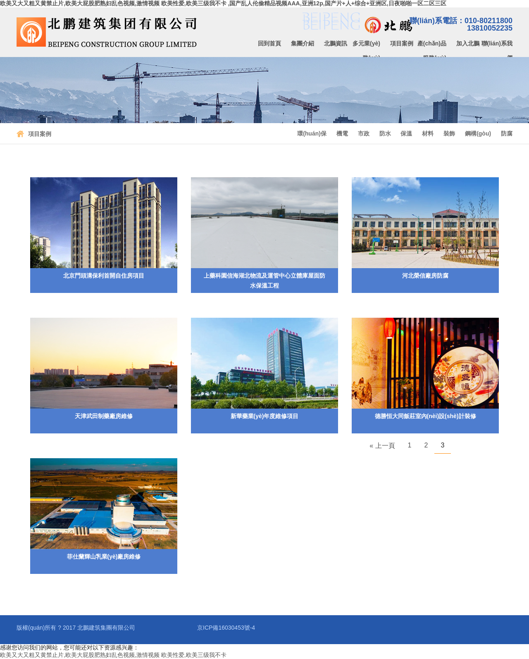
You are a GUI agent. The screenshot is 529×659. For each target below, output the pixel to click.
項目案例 (401, 43)
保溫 (406, 133)
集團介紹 (302, 43)
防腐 (506, 133)
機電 (342, 133)
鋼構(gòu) (478, 133)
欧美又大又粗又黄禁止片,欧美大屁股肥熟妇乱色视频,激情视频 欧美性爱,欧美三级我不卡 (113, 655)
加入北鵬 (467, 43)
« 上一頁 (382, 445)
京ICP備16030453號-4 (226, 627)
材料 (428, 133)
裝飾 (449, 133)
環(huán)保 (311, 133)
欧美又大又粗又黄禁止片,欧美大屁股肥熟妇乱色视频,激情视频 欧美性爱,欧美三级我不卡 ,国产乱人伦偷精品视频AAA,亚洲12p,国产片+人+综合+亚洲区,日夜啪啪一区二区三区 (223, 3)
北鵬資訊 (335, 43)
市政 (363, 133)
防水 (385, 133)
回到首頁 (269, 43)
